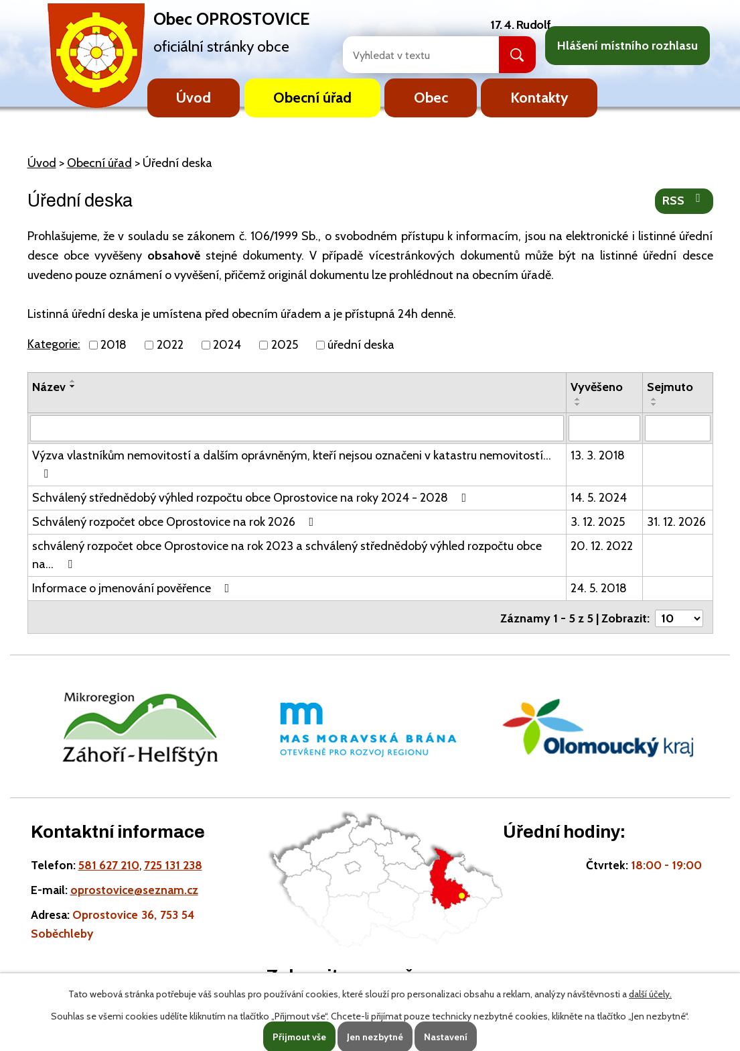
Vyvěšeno (597, 387)
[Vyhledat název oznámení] (297, 428)
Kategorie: (53, 344)
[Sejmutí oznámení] (678, 428)
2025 (284, 344)
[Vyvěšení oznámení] (604, 428)
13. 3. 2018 (598, 454)
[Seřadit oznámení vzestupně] (73, 381)
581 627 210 (108, 862)
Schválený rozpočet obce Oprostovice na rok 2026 (175, 521)
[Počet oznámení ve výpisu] (679, 615)
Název (49, 387)
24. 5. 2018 (599, 587)
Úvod (193, 97)
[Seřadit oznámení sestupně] (73, 386)
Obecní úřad (312, 97)
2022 (170, 344)
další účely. (650, 994)
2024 (227, 344)
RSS (684, 200)
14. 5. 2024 (599, 497)
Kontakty (539, 97)
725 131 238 (173, 862)
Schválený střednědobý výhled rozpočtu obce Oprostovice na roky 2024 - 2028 (252, 497)
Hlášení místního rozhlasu (627, 45)
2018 (113, 344)
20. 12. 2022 (602, 545)
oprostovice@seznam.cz (134, 887)
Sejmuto (670, 387)
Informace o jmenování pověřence (133, 587)
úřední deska (360, 344)
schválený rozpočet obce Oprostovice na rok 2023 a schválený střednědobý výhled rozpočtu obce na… (287, 554)
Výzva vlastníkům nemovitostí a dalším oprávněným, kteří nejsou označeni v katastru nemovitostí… (291, 463)
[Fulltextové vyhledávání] (406, 54)
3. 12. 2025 (598, 521)
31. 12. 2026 (676, 521)
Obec (431, 97)
